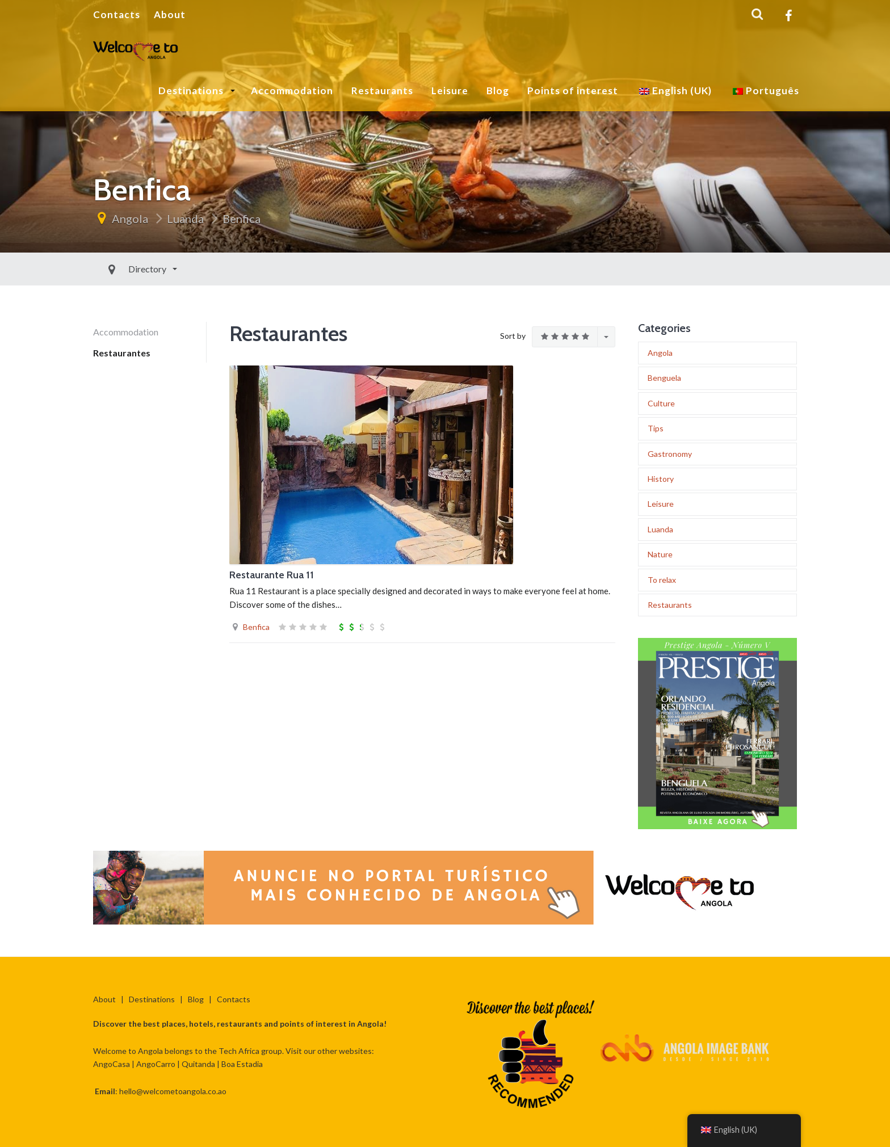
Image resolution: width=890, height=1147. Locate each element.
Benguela (664, 378)
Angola (130, 218)
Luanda (185, 218)
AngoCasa (111, 1064)
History (661, 479)
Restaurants (382, 90)
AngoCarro (155, 1064)
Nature (660, 554)
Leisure (449, 90)
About (170, 14)
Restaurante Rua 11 (271, 575)
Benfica (241, 218)
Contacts (116, 14)
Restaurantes (121, 352)
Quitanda (198, 1064)
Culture (661, 403)
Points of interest (572, 90)
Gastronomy (670, 454)
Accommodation (292, 90)
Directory (122, 268)
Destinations (192, 90)
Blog (497, 90)
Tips (656, 428)
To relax (662, 580)
